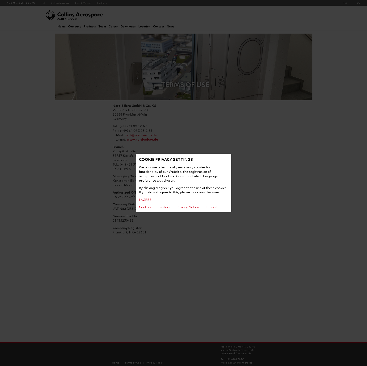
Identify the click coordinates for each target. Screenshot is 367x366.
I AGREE (145, 199)
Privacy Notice (188, 207)
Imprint (211, 207)
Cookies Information (154, 207)
